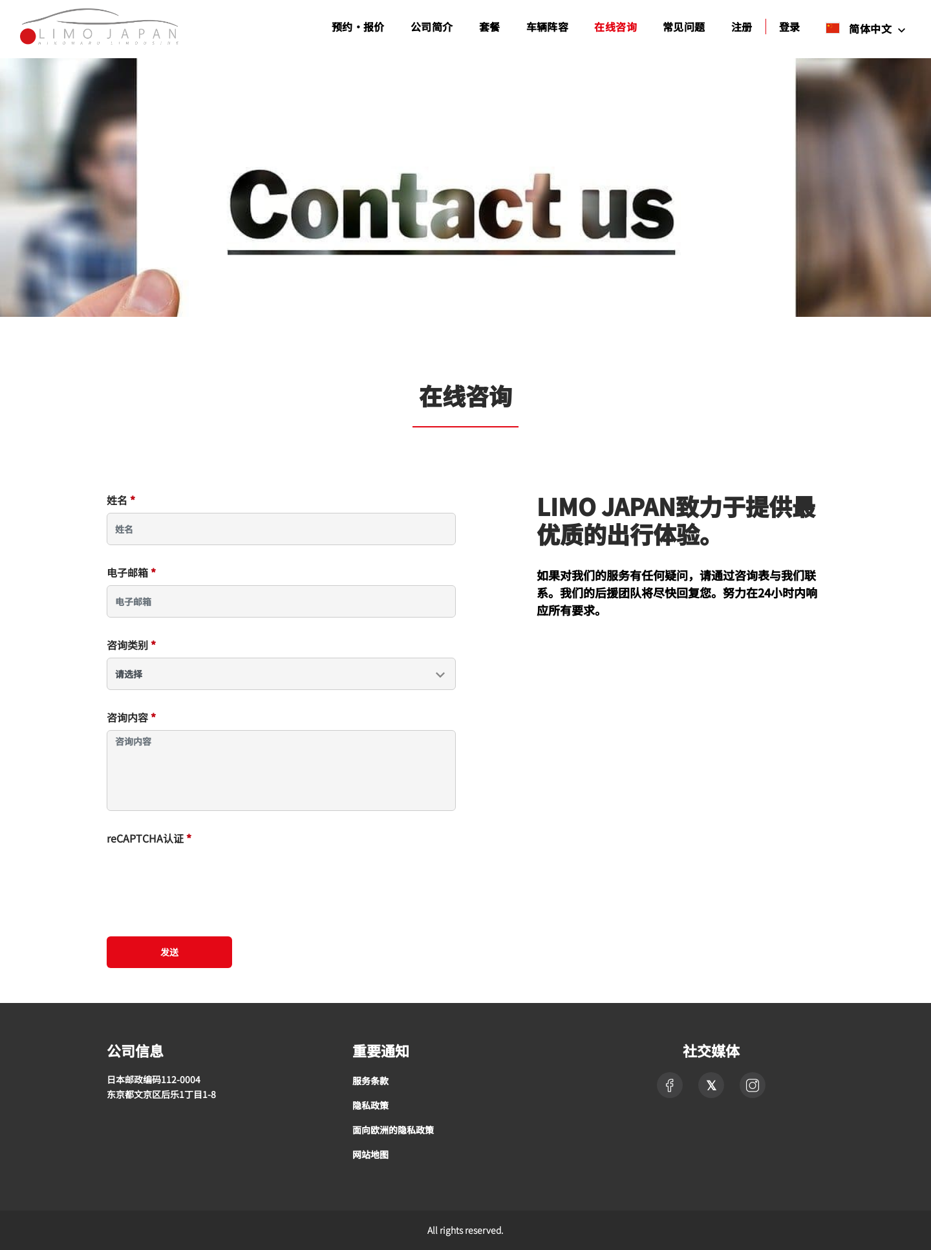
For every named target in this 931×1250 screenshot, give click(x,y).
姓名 (121, 500)
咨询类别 (131, 644)
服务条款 (370, 1080)
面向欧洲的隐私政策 (393, 1129)
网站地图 (370, 1154)
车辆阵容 (547, 26)
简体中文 (860, 28)
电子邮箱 (131, 572)
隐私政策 (370, 1105)
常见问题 (684, 26)
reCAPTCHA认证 (149, 838)
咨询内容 (131, 717)
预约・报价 (358, 26)
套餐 (489, 26)
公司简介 (432, 26)
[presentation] (205, 876)
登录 (789, 26)
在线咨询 (615, 26)
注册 (742, 26)
